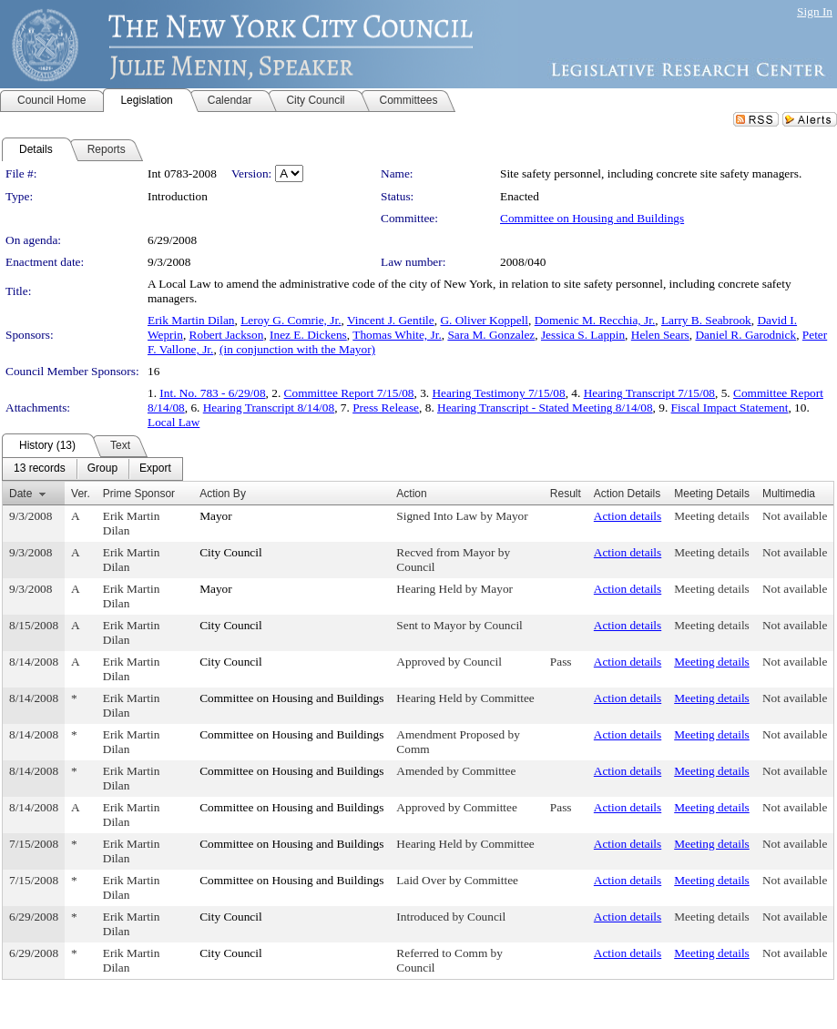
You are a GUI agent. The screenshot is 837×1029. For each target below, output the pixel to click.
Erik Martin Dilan (191, 320)
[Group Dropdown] (102, 469)
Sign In (814, 11)
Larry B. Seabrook (706, 320)
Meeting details (712, 516)
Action (411, 493)
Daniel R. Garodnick (745, 334)
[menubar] (92, 469)
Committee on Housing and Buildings (592, 218)
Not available (794, 516)
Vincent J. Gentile (390, 320)
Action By (222, 493)
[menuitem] (40, 469)
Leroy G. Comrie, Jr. (290, 320)
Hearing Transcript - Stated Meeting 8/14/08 (545, 407)
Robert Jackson (226, 334)
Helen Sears (660, 334)
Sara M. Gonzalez (491, 334)
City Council (230, 552)
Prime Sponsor (139, 493)
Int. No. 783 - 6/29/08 (212, 393)
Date (20, 493)
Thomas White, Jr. (396, 334)
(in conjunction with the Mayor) (297, 349)
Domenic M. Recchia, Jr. (595, 320)
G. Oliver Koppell (484, 320)
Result (565, 493)
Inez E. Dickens (308, 334)
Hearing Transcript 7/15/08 (649, 393)
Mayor (215, 516)
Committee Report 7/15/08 (349, 393)
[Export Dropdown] (155, 469)
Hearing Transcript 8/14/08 (268, 407)
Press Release (385, 407)
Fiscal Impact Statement (730, 407)
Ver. (80, 493)
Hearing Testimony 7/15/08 (498, 393)
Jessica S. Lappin (583, 334)
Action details (627, 516)
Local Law (173, 422)
